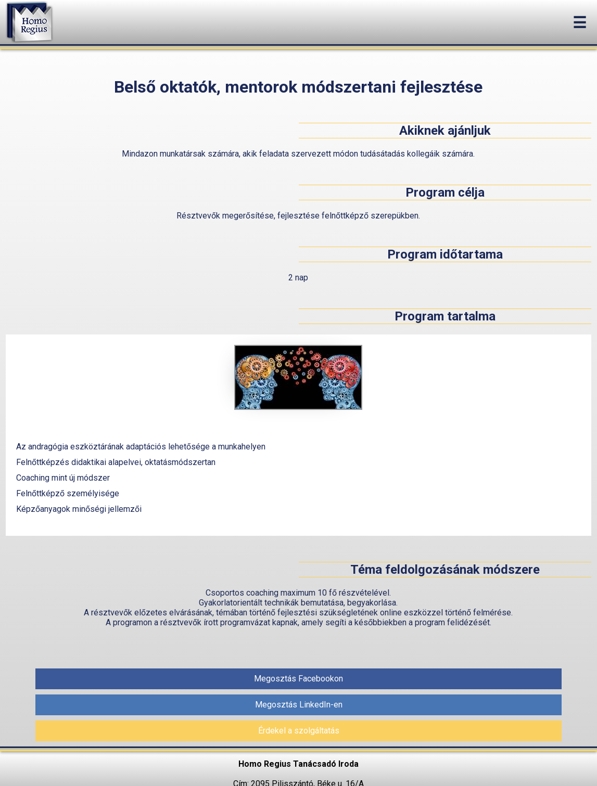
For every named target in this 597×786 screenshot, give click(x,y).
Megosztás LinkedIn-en (298, 705)
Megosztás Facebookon (298, 679)
